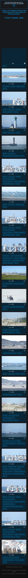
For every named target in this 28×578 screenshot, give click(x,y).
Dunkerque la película (12, 566)
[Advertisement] (14, 34)
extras (13, 86)
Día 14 (4, 66)
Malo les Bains (19, 560)
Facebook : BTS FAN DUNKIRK (17, 573)
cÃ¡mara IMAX (12, 466)
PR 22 (17, 374)
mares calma (20, 86)
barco (5, 132)
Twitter (21, 18)
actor (5, 109)
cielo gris (6, 306)
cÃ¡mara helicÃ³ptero (17, 306)
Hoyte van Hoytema (9, 179)
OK (14, 5)
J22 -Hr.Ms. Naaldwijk (9, 443)
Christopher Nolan (9, 183)
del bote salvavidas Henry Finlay (13, 506)
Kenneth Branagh (19, 181)
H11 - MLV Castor (8, 283)
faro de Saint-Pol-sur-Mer (11, 156)
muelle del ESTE (8, 112)
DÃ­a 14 (5, 88)
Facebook (15, 18)
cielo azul (6, 86)
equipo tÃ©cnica (8, 263)
